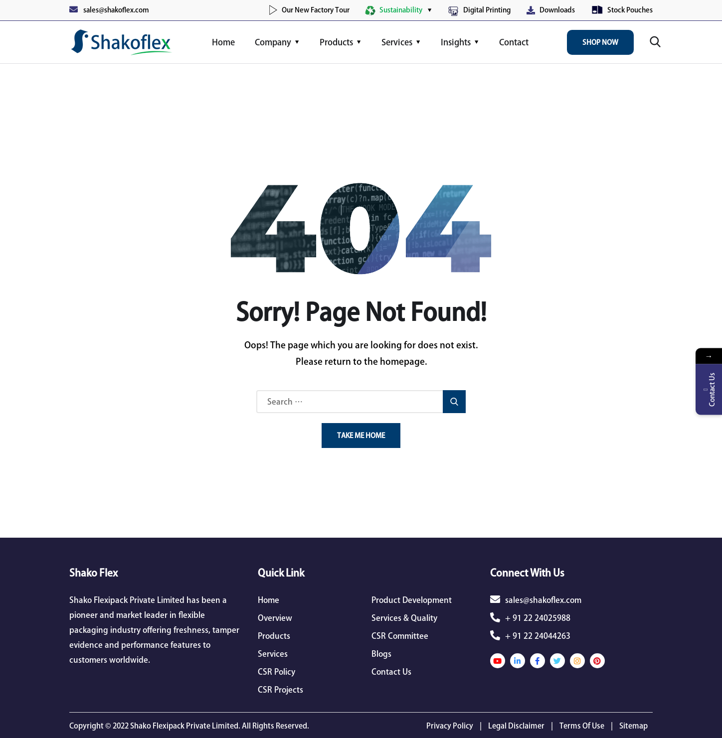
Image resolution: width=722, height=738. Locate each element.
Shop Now (600, 42)
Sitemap (633, 726)
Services (396, 42)
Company (273, 42)
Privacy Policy (449, 726)
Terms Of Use (581, 726)
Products (336, 42)
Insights (456, 42)
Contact (514, 42)
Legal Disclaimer (516, 726)
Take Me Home (361, 435)
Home (223, 42)
